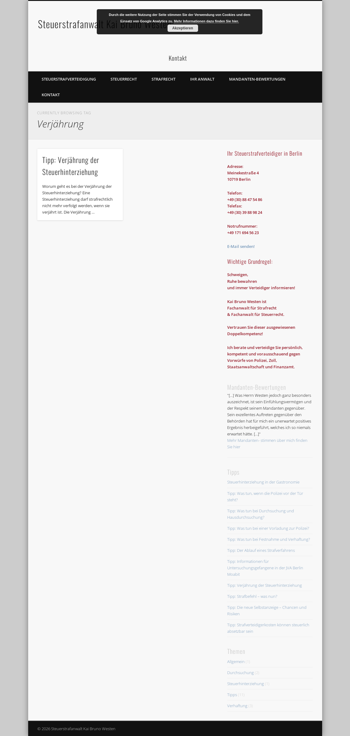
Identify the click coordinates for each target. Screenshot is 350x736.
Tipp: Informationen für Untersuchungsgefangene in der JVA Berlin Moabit (265, 568)
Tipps (232, 694)
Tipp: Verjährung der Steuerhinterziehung (264, 585)
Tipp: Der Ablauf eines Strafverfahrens (261, 550)
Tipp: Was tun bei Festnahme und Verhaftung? (268, 539)
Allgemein (236, 661)
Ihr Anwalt (202, 79)
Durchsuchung (240, 672)
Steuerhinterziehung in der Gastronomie (263, 482)
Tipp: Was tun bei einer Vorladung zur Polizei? (268, 528)
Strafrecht (163, 79)
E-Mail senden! (241, 246)
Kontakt (51, 94)
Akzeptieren (182, 28)
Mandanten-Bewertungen (257, 79)
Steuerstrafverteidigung (69, 79)
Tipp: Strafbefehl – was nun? (252, 596)
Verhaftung (237, 705)
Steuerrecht (124, 79)
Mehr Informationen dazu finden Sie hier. (206, 21)
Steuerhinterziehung (245, 683)
